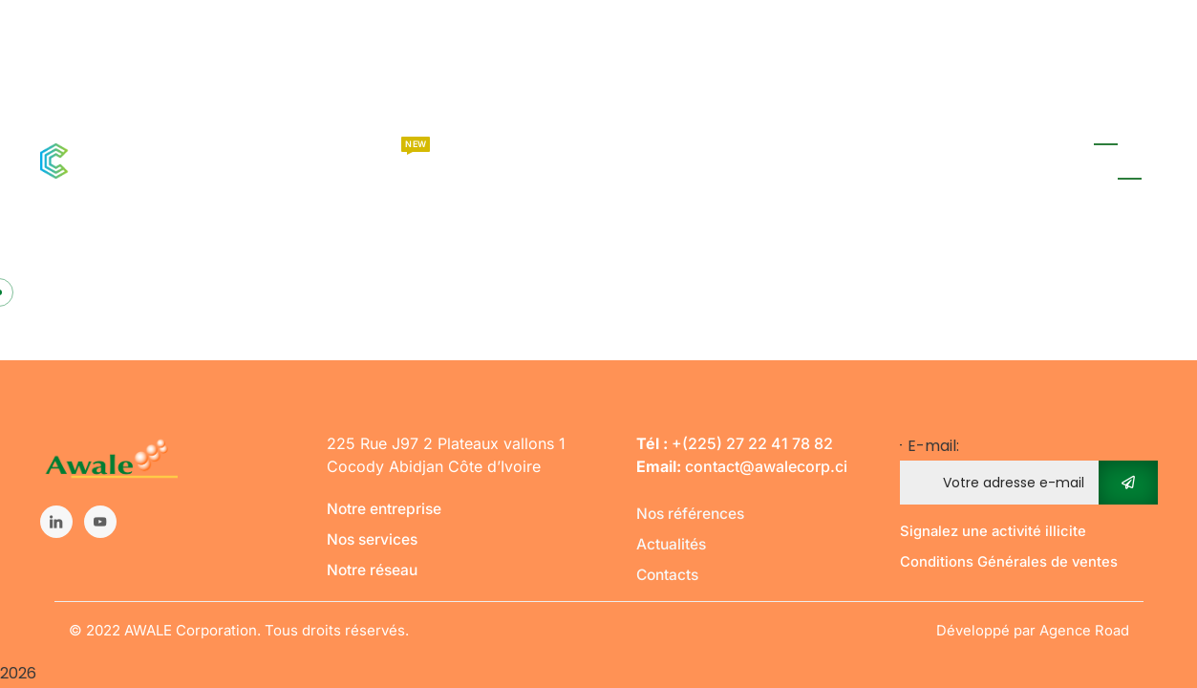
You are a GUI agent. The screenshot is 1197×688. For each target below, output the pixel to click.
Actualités (672, 543)
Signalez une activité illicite (994, 531)
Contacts (669, 574)
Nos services (374, 538)
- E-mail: (1029, 470)
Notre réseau (373, 569)
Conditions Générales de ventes (1010, 561)
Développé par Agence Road (1032, 630)
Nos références (692, 513)
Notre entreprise (385, 508)
